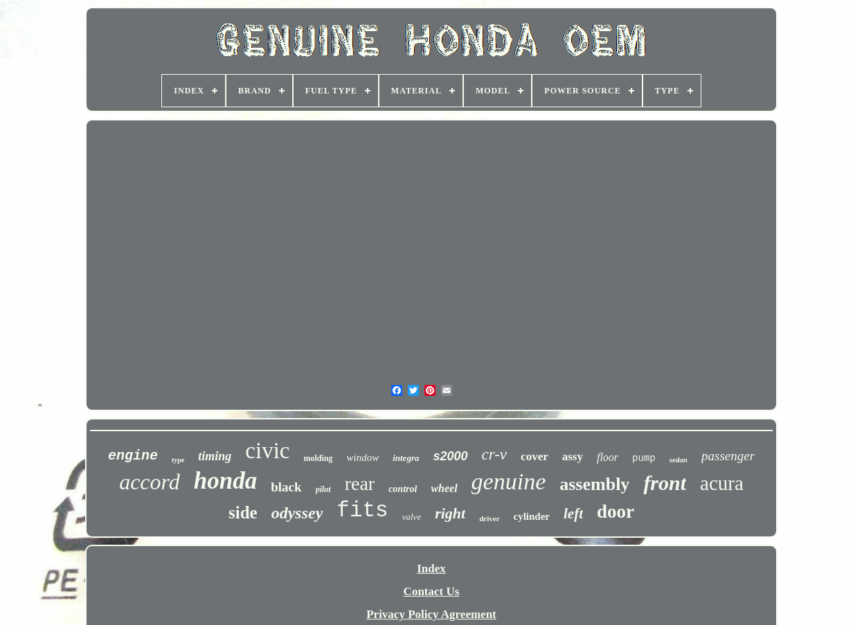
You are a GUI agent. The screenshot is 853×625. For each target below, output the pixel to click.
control (402, 489)
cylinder (532, 516)
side (243, 512)
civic (267, 450)
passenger (728, 456)
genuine (509, 481)
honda (225, 480)
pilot (323, 489)
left (573, 513)
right (450, 513)
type (178, 460)
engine (133, 456)
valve (411, 516)
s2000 (450, 456)
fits (362, 510)
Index (431, 568)
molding (317, 458)
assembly (594, 484)
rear (360, 483)
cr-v (495, 454)
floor (607, 457)
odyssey (297, 513)
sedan (679, 459)
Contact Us (432, 591)
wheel (444, 488)
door (615, 511)
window (362, 457)
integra (406, 458)
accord (149, 481)
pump (644, 458)
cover (534, 456)
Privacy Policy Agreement (431, 614)
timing (214, 456)
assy (572, 456)
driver (489, 518)
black (286, 487)
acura (722, 483)
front (664, 482)
